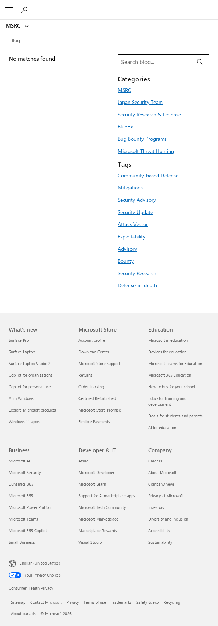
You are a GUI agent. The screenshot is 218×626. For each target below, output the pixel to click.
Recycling (172, 602)
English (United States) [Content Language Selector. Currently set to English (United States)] (40, 563)
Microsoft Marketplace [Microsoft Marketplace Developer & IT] (98, 519)
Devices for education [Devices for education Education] (167, 351)
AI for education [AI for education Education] (162, 427)
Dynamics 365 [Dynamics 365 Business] (21, 484)
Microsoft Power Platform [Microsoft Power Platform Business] (31, 507)
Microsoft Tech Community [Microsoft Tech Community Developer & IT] (102, 507)
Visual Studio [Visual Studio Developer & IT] (90, 542)
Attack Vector (133, 224)
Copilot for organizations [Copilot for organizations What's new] (30, 375)
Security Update (135, 212)
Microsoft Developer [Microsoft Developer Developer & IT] (96, 472)
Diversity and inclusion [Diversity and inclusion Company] (168, 519)
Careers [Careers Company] (155, 461)
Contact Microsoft (46, 602)
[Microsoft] (109, 5)
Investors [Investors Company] (156, 507)
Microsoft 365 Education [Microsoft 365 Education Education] (169, 375)
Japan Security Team (140, 101)
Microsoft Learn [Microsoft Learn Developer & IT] (92, 484)
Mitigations (130, 187)
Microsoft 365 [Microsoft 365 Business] (21, 495)
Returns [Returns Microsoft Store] (85, 375)
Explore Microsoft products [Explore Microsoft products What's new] (32, 410)
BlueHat (126, 126)
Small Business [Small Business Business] (22, 542)
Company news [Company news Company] (161, 484)
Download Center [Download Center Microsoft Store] (93, 351)
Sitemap (18, 602)
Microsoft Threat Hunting (146, 151)
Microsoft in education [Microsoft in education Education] (168, 340)
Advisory (127, 248)
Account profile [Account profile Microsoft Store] (91, 340)
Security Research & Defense (149, 114)
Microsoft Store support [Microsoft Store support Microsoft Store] (99, 363)
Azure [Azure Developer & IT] (83, 461)
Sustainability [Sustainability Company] (160, 542)
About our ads (23, 613)
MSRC (14, 25)
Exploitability (131, 236)
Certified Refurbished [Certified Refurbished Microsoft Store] (97, 398)
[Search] (200, 62)
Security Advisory (137, 199)
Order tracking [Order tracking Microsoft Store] (91, 386)
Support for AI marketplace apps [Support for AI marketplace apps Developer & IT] (106, 495)
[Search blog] (154, 62)
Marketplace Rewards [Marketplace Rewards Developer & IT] (97, 530)
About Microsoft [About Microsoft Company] (162, 472)
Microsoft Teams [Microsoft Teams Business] (23, 519)
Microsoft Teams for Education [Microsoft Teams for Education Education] (175, 363)
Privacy (72, 602)
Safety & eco (147, 602)
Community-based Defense (148, 175)
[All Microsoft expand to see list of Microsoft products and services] (9, 10)
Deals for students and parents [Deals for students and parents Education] (175, 415)
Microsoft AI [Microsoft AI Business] (19, 461)
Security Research (137, 273)
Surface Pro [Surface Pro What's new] (19, 340)
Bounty (126, 260)
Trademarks (121, 602)
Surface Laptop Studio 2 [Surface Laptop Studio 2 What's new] (30, 363)
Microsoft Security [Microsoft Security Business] (25, 472)
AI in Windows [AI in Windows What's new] (21, 398)
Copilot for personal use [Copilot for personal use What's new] (30, 386)
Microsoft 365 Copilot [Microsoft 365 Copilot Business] (28, 530)
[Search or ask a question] (25, 9)
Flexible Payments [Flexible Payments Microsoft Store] (94, 421)
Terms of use (95, 602)
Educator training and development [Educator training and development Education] (167, 401)
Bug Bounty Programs (142, 138)
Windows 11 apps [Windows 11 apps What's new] (24, 421)
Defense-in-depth (137, 285)
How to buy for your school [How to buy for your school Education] (171, 386)
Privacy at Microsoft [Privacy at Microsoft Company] (165, 495)
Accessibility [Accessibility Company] (159, 530)
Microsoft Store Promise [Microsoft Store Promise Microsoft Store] (99, 410)
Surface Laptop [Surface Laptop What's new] (22, 351)
